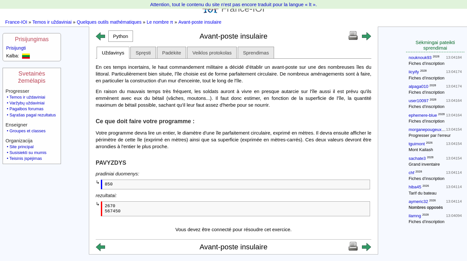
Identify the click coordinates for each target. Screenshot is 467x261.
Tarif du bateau (423, 193)
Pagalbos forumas (26, 108)
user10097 (418, 100)
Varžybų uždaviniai (26, 103)
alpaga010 (418, 86)
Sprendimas (256, 52)
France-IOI (16, 22)
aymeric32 (418, 201)
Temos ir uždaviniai (52, 22)
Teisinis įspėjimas (25, 158)
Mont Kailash (421, 149)
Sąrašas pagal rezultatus (32, 115)
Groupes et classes (27, 130)
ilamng (415, 215)
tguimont (417, 143)
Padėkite (171, 52)
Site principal (21, 146)
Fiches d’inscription (427, 63)
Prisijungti (16, 48)
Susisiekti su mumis (27, 152)
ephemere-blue (423, 115)
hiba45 (415, 186)
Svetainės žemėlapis (31, 77)
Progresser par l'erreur (430, 135)
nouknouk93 (420, 57)
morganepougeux (425, 129)
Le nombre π (160, 22)
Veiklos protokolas (212, 52)
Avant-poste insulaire (200, 22)
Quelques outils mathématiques (109, 22)
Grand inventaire (424, 164)
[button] (120, 36)
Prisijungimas (32, 39)
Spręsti (143, 52)
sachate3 (417, 158)
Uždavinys (113, 52)
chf (411, 172)
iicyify (414, 71)
